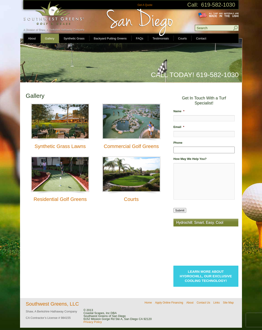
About (32, 38)
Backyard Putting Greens (110, 38)
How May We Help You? (190, 159)
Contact (201, 38)
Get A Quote (144, 5)
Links (216, 302)
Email (178, 127)
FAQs (139, 38)
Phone (178, 142)
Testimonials (161, 38)
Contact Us (203, 302)
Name (178, 111)
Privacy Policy (93, 322)
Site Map (228, 302)
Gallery (49, 38)
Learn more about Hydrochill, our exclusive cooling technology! (206, 276)
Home (148, 302)
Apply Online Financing (169, 302)
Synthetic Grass (74, 38)
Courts (182, 38)
